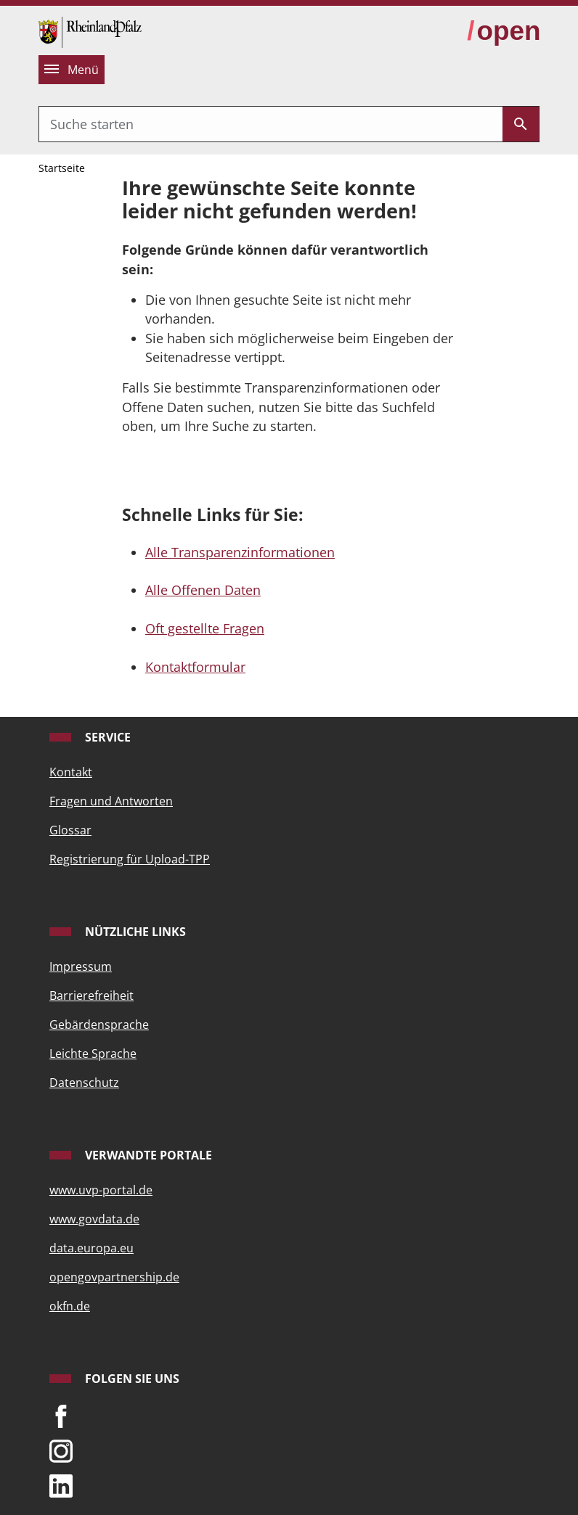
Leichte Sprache (93, 1054)
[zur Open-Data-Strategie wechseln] (503, 31)
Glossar (70, 830)
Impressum (80, 966)
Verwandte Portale (147, 1155)
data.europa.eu (91, 1248)
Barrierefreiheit (91, 995)
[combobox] (270, 124)
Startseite (61, 168)
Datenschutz (84, 1083)
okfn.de (69, 1306)
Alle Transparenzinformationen (240, 552)
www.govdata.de (94, 1219)
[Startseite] (90, 30)
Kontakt (70, 772)
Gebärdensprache (99, 1024)
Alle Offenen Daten (203, 590)
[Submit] (520, 124)
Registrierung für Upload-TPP (129, 859)
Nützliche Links (134, 932)
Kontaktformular (195, 667)
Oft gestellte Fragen (204, 628)
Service (106, 737)
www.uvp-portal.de (100, 1190)
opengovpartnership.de (114, 1277)
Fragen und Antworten (111, 801)
